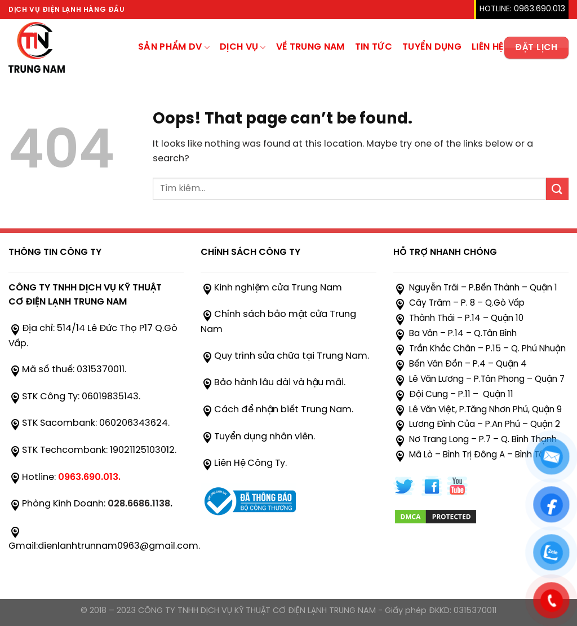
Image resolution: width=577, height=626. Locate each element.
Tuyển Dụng (431, 47)
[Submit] (557, 189)
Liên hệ (487, 47)
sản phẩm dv (174, 47)
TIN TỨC (373, 47)
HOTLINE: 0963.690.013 (522, 9)
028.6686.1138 (139, 504)
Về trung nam (310, 47)
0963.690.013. (89, 477)
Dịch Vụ (243, 47)
